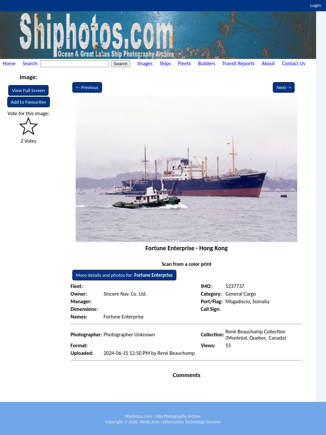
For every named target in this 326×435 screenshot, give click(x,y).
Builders (206, 63)
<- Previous (87, 87)
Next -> (283, 87)
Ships (165, 63)
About (268, 63)
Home (9, 63)
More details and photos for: (124, 275)
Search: (31, 63)
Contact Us (293, 63)
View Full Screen (28, 90)
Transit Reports (238, 63)
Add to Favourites (28, 102)
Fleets (184, 63)
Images (145, 63)
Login (315, 5)
